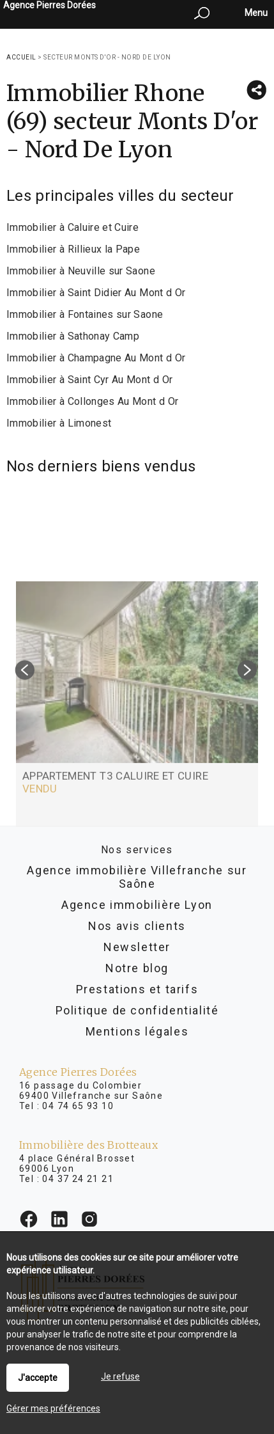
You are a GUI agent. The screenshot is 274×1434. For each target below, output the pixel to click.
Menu (255, 13)
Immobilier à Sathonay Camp (72, 336)
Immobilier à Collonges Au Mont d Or (92, 401)
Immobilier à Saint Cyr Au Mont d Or (89, 380)
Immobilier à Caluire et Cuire (72, 227)
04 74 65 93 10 (78, 1106)
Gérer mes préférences (53, 1408)
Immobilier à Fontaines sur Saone (84, 314)
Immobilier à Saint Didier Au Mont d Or (95, 293)
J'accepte (37, 1378)
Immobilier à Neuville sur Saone (80, 271)
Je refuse (120, 1376)
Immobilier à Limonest (58, 423)
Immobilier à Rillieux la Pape (73, 249)
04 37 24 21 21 (78, 1179)
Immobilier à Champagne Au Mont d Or (95, 358)
